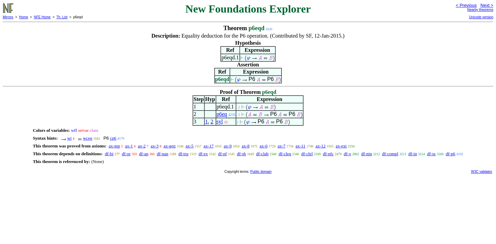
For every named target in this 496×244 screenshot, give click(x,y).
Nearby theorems (480, 10)
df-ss (431, 153)
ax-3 (155, 145)
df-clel (307, 153)
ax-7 (282, 145)
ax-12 (320, 145)
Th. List (62, 17)
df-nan (162, 153)
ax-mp (114, 145)
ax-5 (190, 145)
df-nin (366, 153)
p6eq (222, 114)
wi (69, 138)
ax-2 (142, 145)
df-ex (203, 153)
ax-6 (264, 145)
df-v (347, 153)
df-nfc (328, 153)
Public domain (261, 172)
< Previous (466, 5)
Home (23, 17)
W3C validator (481, 172)
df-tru (183, 153)
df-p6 (450, 153)
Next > (486, 5)
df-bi (109, 153)
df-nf (222, 153)
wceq (87, 138)
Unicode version (481, 17)
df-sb (241, 153)
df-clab (262, 153)
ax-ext (341, 145)
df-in (412, 153)
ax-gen (170, 145)
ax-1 (129, 145)
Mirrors (8, 17)
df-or (126, 153)
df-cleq (285, 153)
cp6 (113, 138)
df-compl (390, 153)
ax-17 (209, 145)
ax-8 (246, 145)
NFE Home (42, 17)
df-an (143, 153)
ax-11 (301, 145)
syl (220, 121)
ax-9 (228, 145)
